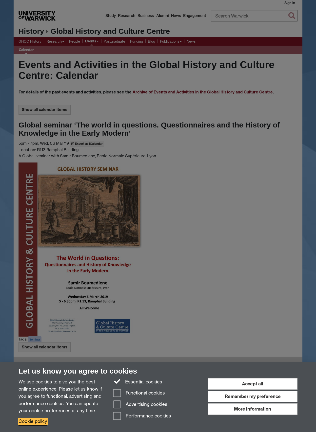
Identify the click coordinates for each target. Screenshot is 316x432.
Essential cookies (137, 381)
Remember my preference (253, 396)
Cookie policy (33, 421)
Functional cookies (139, 393)
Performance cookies (142, 416)
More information (252, 409)
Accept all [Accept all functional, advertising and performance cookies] (252, 384)
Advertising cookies (140, 404)
